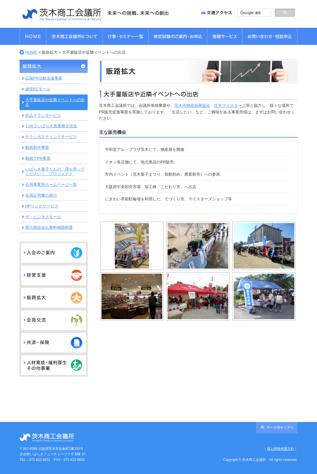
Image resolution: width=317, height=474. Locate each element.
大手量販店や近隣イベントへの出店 (55, 102)
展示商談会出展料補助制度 (49, 227)
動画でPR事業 (37, 158)
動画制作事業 (37, 147)
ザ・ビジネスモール (43, 217)
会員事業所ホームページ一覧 (51, 184)
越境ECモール (37, 89)
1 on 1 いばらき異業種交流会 (51, 126)
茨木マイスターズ (230, 105)
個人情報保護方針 (280, 449)
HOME (31, 52)
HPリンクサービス (41, 206)
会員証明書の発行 (41, 195)
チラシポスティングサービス (51, 136)
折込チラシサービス (43, 115)
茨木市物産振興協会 (192, 105)
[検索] (253, 12)
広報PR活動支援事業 (43, 78)
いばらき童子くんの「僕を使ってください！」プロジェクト (55, 171)
